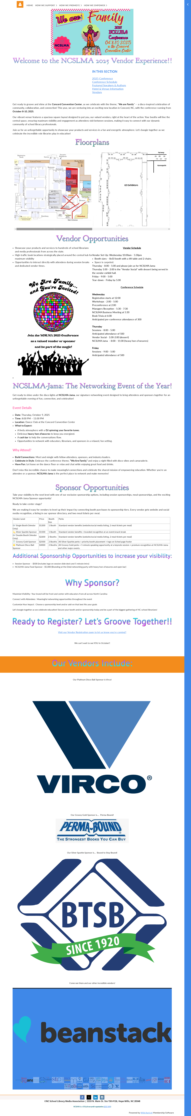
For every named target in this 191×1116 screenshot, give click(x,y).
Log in (20, 4)
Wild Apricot (147, 1112)
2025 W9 (107, 1107)
